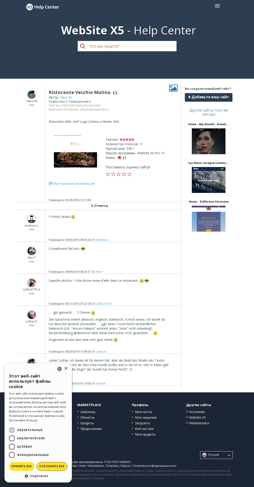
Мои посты (143, 412)
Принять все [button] (21, 466)
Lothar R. (101, 351)
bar (58, 105)
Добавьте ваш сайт (208, 96)
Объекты (87, 417)
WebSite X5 (197, 417)
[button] (38, 476)
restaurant (80, 105)
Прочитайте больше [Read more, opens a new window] (23, 420)
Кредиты (87, 423)
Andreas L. (102, 240)
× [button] (65, 368)
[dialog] (38, 423)
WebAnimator (199, 423)
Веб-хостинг (144, 429)
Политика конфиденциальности (154, 466)
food (70, 105)
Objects (125, 466)
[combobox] (59, 369)
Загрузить (142, 423)
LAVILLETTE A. (104, 304)
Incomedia (197, 412)
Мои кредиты (145, 434)
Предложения (91, 429)
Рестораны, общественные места (86, 109)
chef (63, 105)
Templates (112, 466)
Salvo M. (66, 97)
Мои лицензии (146, 417)
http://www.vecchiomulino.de (74, 183)
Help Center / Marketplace (87, 466)
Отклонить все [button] (51, 466)
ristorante (94, 105)
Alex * (99, 272)
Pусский (216, 455)
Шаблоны (87, 412)
